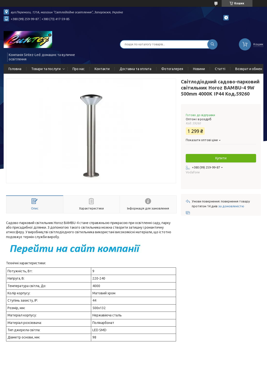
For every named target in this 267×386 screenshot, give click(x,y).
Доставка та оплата (135, 69)
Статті (220, 69)
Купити (221, 158)
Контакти (102, 69)
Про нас (79, 69)
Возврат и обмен (248, 69)
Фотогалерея (172, 69)
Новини (199, 69)
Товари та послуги (46, 69)
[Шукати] (212, 44)
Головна (14, 69)
